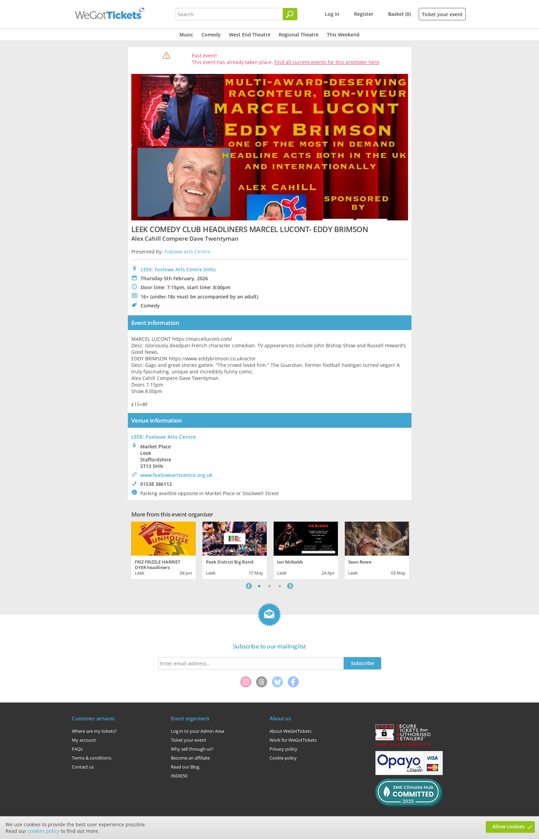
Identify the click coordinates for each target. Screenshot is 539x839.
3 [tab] (279, 585)
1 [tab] (259, 585)
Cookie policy (283, 758)
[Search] (290, 14)
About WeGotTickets (290, 731)
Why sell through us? (192, 749)
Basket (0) (399, 14)
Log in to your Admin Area (197, 731)
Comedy (211, 34)
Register (363, 14)
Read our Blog (185, 767)
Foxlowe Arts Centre (187, 251)
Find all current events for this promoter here (326, 62)
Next (290, 585)
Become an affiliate (190, 758)
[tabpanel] (163, 549)
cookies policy (43, 831)
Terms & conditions (91, 758)
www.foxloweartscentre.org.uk (176, 475)
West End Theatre (250, 34)
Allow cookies (509, 826)
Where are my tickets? (94, 731)
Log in (332, 14)
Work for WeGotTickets (293, 740)
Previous (248, 585)
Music (186, 34)
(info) (210, 269)
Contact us (83, 767)
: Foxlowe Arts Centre (163, 436)
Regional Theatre (299, 34)
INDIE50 (179, 776)
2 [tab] (269, 585)
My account (84, 740)
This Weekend (343, 34)
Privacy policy (283, 749)
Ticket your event (442, 14)
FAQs (77, 749)
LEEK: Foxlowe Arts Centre (171, 269)
